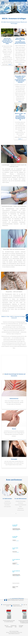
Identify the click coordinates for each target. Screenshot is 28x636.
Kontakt (20, 626)
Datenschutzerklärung (13, 632)
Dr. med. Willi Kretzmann (15, 525)
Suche (21, 632)
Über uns (6, 625)
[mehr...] (10, 64)
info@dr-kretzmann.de (17, 605)
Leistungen (21, 625)
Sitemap (18, 632)
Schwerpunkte (13, 625)
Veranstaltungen (9, 626)
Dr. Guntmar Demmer (9, 621)
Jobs (16, 626)
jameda (18, 540)
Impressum (7, 632)
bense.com (17, 633)
